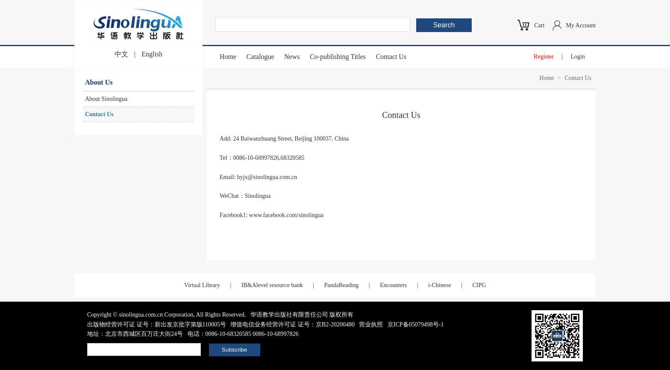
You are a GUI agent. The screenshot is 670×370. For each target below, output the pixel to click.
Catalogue (260, 56)
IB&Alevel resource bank (272, 285)
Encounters (393, 285)
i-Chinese (439, 285)
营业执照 (371, 324)
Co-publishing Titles (338, 56)
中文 (121, 54)
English (151, 54)
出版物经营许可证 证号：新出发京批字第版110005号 (156, 324)
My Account (581, 25)
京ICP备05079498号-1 (416, 324)
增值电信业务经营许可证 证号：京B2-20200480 (292, 324)
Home (228, 56)
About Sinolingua (106, 99)
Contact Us (391, 56)
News (292, 56)
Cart (539, 25)
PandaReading (341, 285)
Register (544, 56)
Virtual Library (202, 285)
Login (578, 56)
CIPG (479, 285)
